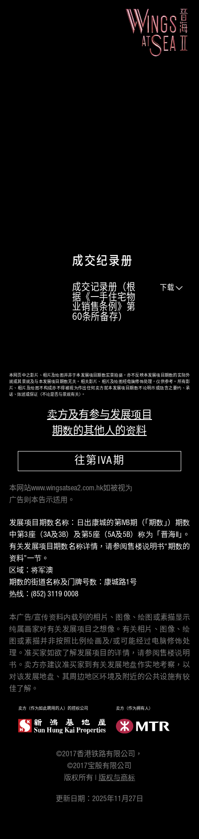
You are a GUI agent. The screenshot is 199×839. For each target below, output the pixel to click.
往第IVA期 (99, 461)
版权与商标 (117, 778)
